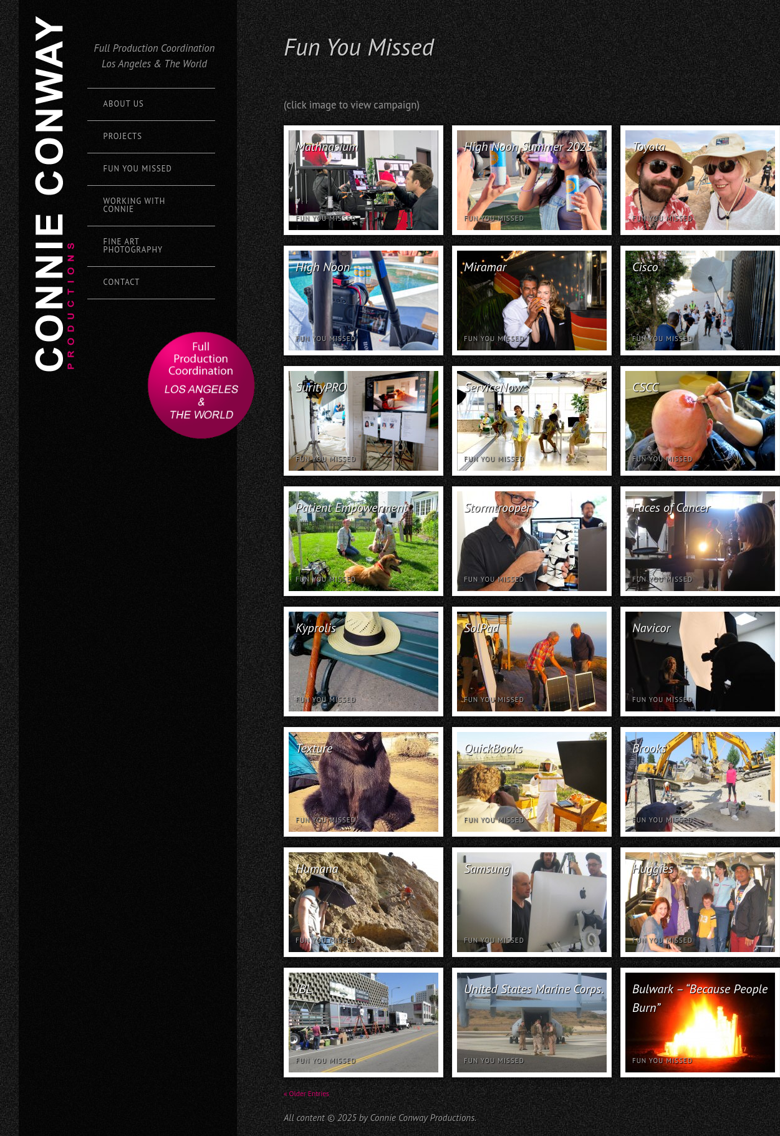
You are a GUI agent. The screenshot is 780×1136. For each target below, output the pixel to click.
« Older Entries (306, 1093)
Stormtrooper (497, 507)
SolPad (481, 628)
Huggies (652, 868)
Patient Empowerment (351, 507)
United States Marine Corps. (534, 989)
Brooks (649, 748)
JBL (304, 989)
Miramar (485, 267)
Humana (317, 868)
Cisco (645, 267)
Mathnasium (327, 146)
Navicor (651, 628)
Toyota (648, 146)
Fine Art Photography (133, 245)
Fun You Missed (138, 168)
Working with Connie (135, 205)
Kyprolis (316, 628)
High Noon (323, 267)
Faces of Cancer (671, 507)
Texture (314, 748)
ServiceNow (493, 387)
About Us (124, 104)
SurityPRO (321, 387)
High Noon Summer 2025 (528, 146)
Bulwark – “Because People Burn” (700, 998)
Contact (122, 282)
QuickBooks (493, 748)
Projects (123, 136)
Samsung (487, 868)
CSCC (645, 387)
